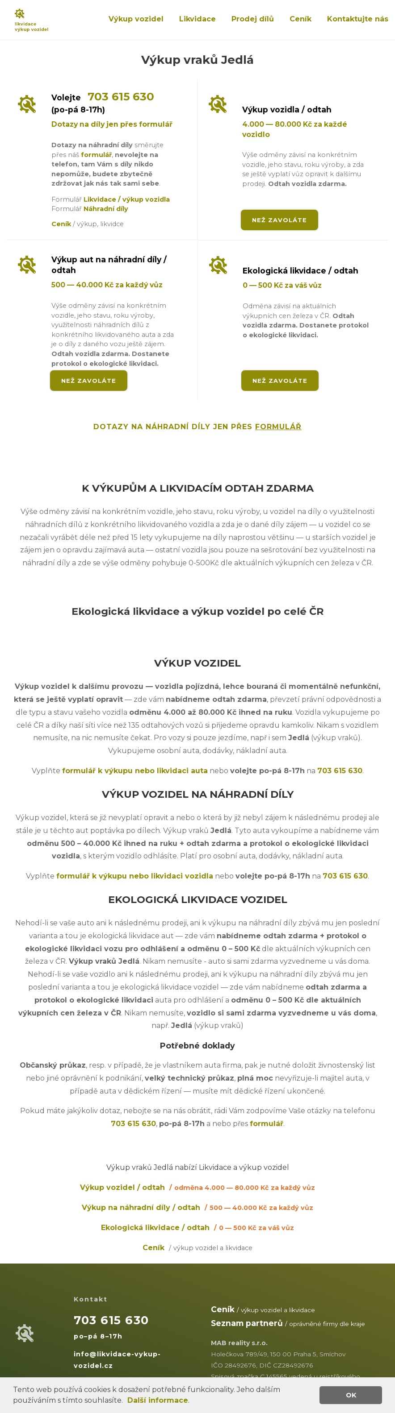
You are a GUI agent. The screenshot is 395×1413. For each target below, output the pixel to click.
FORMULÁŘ (278, 427)
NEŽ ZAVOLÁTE (279, 220)
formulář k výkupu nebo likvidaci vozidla (134, 876)
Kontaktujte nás (357, 19)
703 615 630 (121, 96)
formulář (96, 155)
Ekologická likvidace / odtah (197, 1227)
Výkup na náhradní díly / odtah (197, 1207)
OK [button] (351, 1395)
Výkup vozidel (136, 19)
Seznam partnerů (247, 1323)
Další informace (157, 1400)
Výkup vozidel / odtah (197, 1187)
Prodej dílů (252, 19)
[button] (126, 1401)
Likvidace (197, 19)
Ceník (300, 19)
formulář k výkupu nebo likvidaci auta (135, 771)
